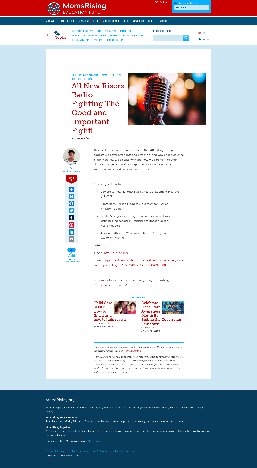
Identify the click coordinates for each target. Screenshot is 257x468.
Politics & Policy (114, 40)
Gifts (126, 20)
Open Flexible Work (133, 35)
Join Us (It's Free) (189, 3)
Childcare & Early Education (85, 75)
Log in (206, 39)
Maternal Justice (97, 35)
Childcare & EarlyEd (82, 31)
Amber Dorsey (71, 171)
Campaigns (84, 20)
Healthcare (125, 31)
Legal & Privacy (99, 451)
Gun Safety (110, 31)
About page (94, 441)
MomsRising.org (79, 8)
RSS (204, 33)
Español (163, 20)
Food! (104, 75)
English (163, 2)
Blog (95, 20)
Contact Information (57, 451)
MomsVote (51, 20)
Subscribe (131, 451)
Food (99, 31)
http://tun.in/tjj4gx (116, 253)
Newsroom (138, 20)
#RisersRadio (102, 285)
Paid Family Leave (81, 40)
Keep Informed (111, 20)
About (151, 20)
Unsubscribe (116, 451)
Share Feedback (79, 451)
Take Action (67, 20)
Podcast (98, 40)
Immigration (78, 35)
